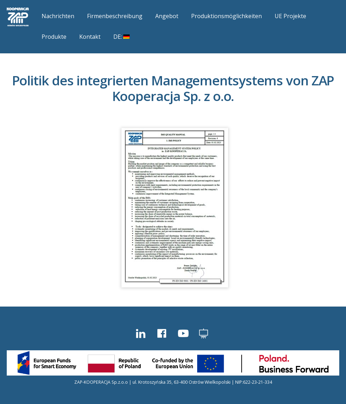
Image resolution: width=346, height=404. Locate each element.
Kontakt (90, 37)
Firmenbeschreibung (114, 16)
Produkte (54, 37)
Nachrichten (58, 16)
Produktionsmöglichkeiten (226, 16)
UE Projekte (290, 16)
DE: (121, 37)
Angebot (166, 16)
